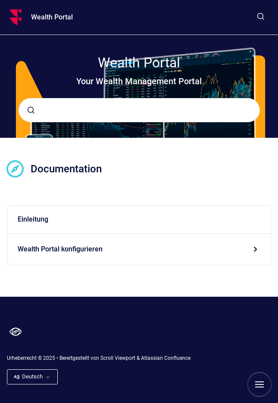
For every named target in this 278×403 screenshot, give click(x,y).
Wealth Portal (52, 17)
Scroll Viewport (118, 358)
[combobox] (139, 110)
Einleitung (33, 219)
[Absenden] (31, 110)
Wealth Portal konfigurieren (60, 249)
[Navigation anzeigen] (259, 384)
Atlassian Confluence (166, 358)
